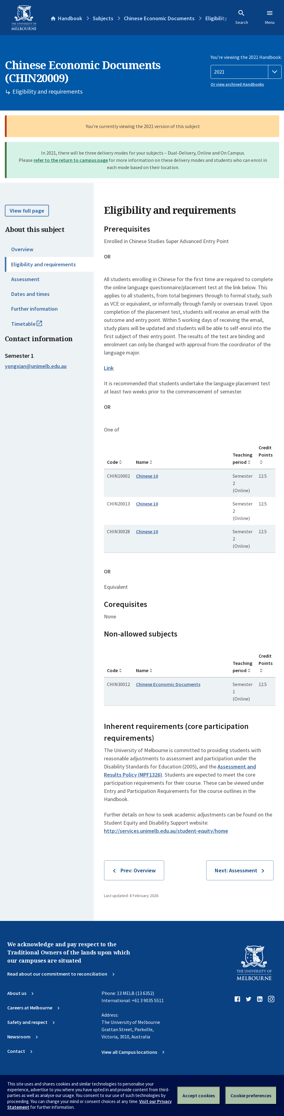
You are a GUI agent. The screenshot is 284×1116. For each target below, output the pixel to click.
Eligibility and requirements (43, 264)
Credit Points (266, 451)
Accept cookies (198, 1095)
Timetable (33, 326)
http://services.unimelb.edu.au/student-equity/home (166, 830)
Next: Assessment (236, 870)
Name (142, 462)
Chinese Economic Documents (168, 684)
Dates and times (30, 293)
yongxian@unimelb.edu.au (35, 366)
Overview (22, 249)
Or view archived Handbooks (237, 84)
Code (112, 462)
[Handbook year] (246, 72)
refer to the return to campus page (71, 160)
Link (109, 367)
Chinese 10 (147, 476)
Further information (34, 308)
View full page (27, 210)
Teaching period (242, 458)
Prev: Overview (138, 870)
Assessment (25, 279)
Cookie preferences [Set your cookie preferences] (251, 1095)
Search (241, 17)
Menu (270, 17)
